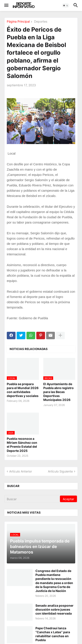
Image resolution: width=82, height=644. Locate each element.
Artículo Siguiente (60, 471)
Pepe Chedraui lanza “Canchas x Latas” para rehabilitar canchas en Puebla (52, 634)
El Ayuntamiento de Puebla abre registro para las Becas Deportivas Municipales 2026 (58, 392)
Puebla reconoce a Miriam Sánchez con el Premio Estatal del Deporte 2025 (22, 445)
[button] (6, 5)
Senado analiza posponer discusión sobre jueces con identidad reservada (54, 609)
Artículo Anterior (20, 471)
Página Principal (18, 21)
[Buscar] (32, 499)
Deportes (40, 21)
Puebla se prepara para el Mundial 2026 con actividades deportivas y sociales (22, 390)
